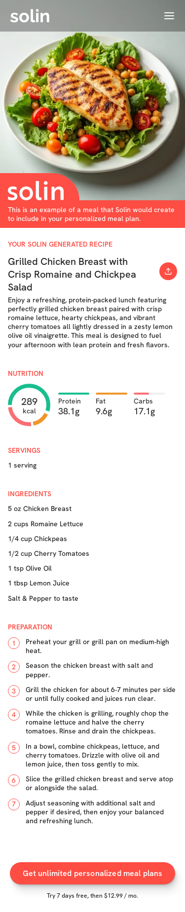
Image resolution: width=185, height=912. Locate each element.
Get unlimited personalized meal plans (93, 873)
